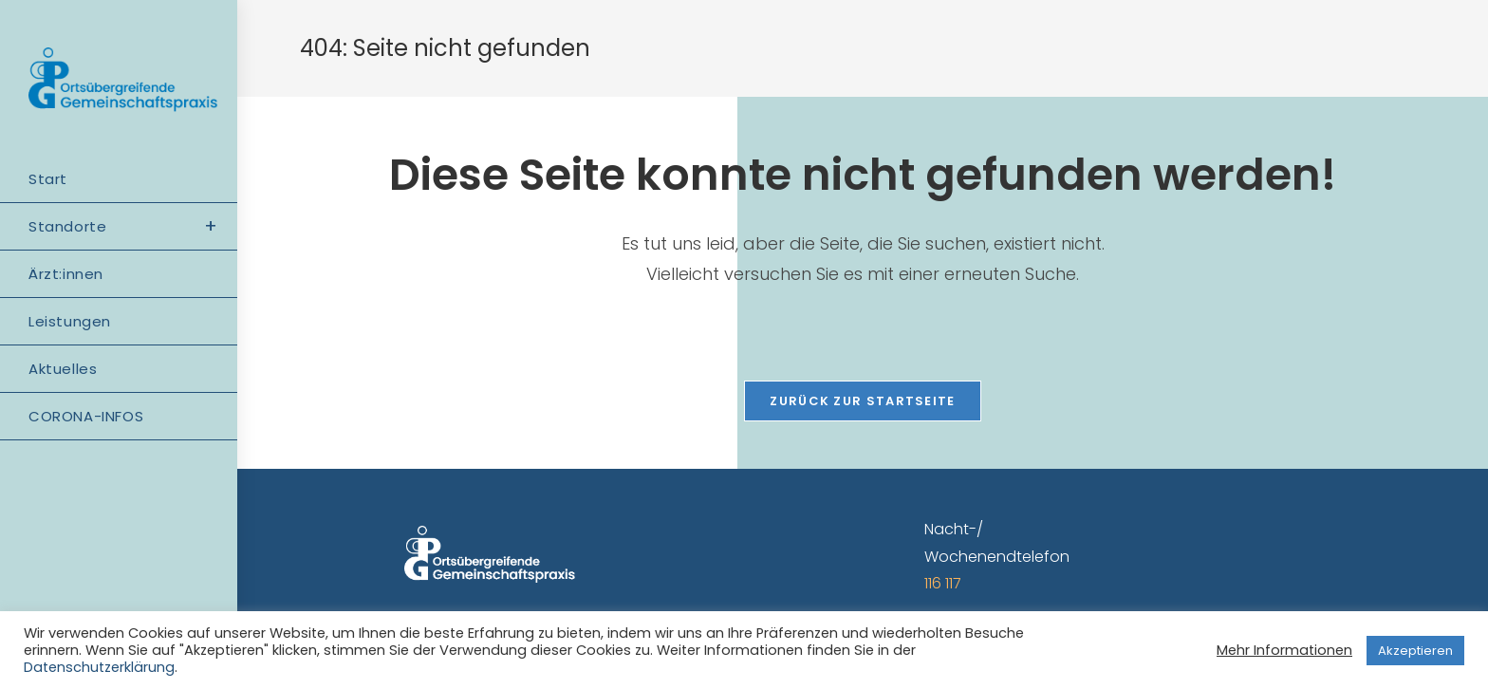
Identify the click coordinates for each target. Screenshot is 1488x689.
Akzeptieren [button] (1415, 651)
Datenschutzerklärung (99, 667)
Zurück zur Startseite (862, 401)
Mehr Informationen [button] (1284, 650)
